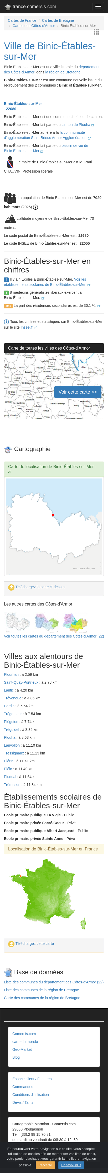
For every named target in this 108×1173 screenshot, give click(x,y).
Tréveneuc (13, 698)
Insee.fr (29, 327)
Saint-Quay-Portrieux (21, 682)
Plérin (9, 761)
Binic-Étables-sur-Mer (23, 103)
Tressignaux (14, 753)
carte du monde (25, 1042)
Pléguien (11, 722)
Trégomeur (13, 714)
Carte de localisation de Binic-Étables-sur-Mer (51, 466)
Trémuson (12, 785)
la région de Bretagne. (63, 72)
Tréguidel (12, 729)
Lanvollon (12, 745)
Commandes (22, 1087)
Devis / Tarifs (22, 1102)
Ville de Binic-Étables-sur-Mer (50, 51)
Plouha (10, 737)
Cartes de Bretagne (58, 20)
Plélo (8, 769)
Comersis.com (24, 1034)
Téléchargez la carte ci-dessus (36, 587)
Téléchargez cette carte (31, 943)
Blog (16, 1057)
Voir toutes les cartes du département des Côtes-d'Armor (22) (54, 636)
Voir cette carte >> (78, 392)
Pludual (10, 777)
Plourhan (12, 674)
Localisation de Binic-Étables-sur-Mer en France (53, 849)
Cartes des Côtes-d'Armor (34, 26)
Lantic (9, 690)
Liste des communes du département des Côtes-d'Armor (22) (54, 982)
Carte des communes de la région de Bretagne (42, 998)
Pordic (10, 706)
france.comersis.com (30, 7)
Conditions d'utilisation (30, 1094)
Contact (18, 1153)
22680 (10, 109)
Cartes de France (22, 20)
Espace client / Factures (32, 1079)
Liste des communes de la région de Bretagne (41, 990)
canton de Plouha (77, 124)
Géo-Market (22, 1049)
